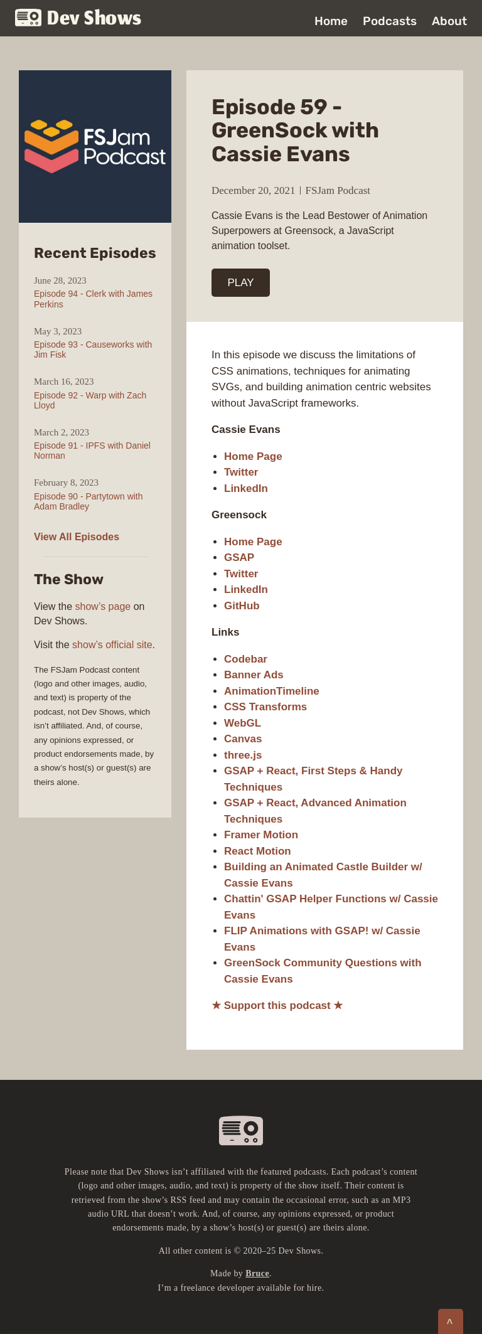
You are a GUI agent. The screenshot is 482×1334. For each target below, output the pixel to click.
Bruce (257, 1273)
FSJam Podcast (338, 190)
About (449, 21)
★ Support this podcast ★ (277, 1005)
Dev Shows (78, 19)
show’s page (103, 606)
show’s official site (112, 644)
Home (331, 21)
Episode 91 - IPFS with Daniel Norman (92, 450)
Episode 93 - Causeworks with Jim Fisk (93, 349)
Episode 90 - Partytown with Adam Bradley (88, 501)
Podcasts (390, 21)
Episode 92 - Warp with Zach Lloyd (90, 400)
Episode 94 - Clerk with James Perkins (93, 299)
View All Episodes (76, 536)
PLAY (241, 283)
